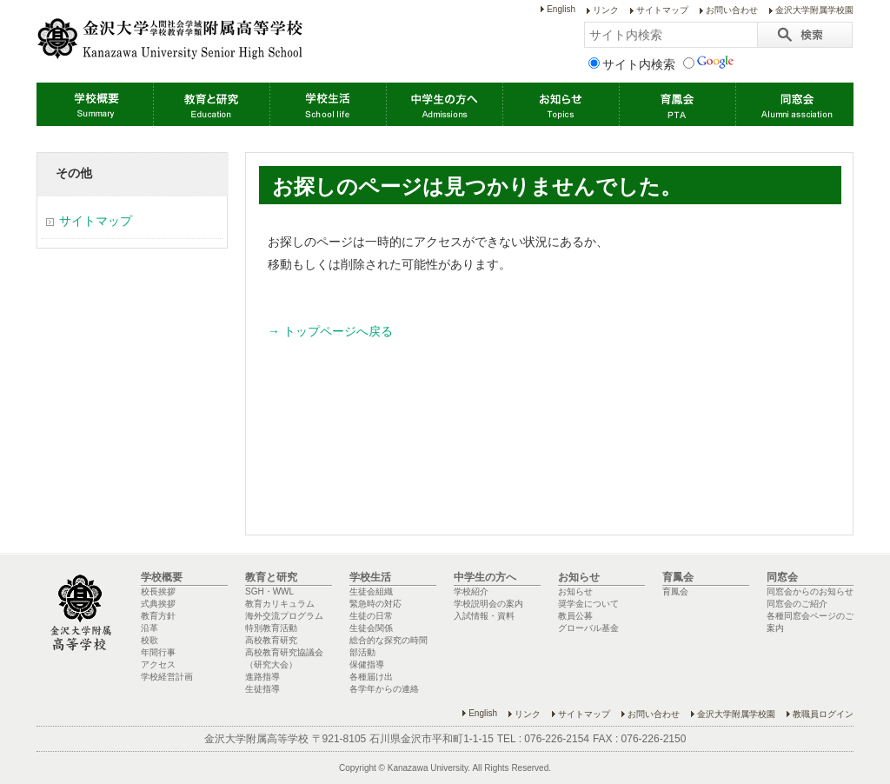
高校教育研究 (271, 640)
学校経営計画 (167, 676)
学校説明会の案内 (488, 603)
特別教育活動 (271, 628)
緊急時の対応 (375, 603)
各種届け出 (371, 676)
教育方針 (158, 616)
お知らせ (560, 104)
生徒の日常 (371, 616)
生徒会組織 (371, 591)
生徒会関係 (371, 628)
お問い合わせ (732, 10)
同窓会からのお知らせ (810, 591)
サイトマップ (662, 10)
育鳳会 (677, 104)
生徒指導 (262, 689)
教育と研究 (211, 104)
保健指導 (366, 664)
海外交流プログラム (284, 616)
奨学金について (588, 603)
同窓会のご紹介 (797, 603)
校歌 (149, 640)
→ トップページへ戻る (330, 331)
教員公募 (575, 616)
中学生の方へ (444, 104)
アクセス (158, 664)
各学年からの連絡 (384, 689)
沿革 (149, 628)
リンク (606, 10)
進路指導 (262, 676)
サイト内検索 (631, 64)
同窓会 (793, 104)
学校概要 (95, 104)
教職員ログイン (823, 714)
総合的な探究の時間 (388, 640)
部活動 (362, 652)
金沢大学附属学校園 (814, 10)
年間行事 (158, 652)
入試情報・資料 (484, 616)
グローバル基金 (588, 628)
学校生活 (327, 104)
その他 (74, 173)
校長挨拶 (158, 591)
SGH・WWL (269, 591)
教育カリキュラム (280, 603)
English (561, 9)
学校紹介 (471, 591)
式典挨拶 (158, 603)
